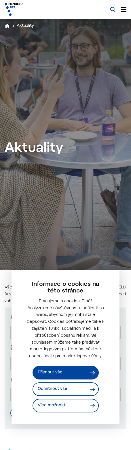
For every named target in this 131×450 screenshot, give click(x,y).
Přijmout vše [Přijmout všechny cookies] (50, 373)
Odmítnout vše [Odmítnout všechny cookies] (52, 389)
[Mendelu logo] (33, 9)
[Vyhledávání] (112, 9)
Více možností (52, 405)
